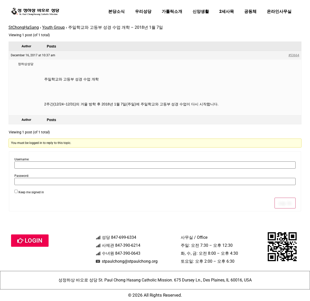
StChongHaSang (23, 27)
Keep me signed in (31, 192)
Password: (21, 175)
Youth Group (53, 27)
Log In (285, 203)
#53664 (293, 55)
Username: (21, 159)
